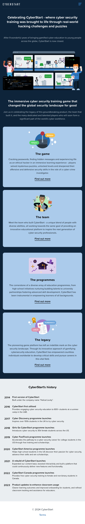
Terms (42, 515)
